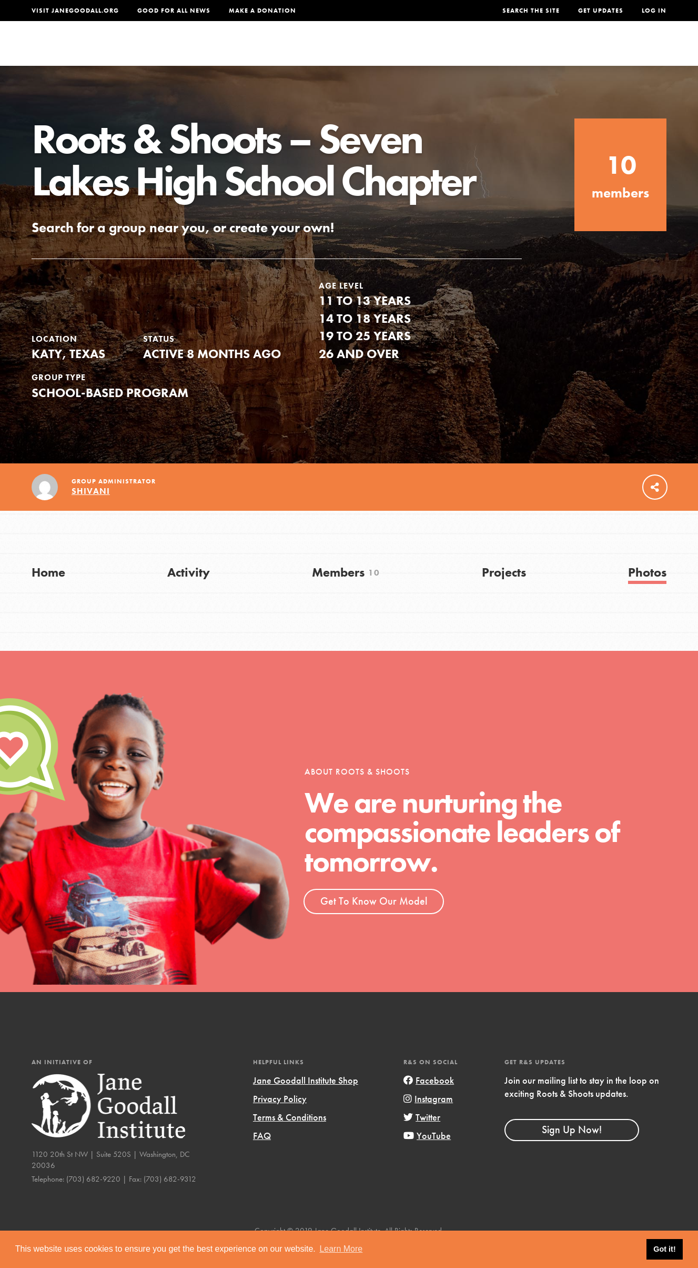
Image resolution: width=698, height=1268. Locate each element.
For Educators (355, 51)
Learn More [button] (340, 1248)
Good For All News (173, 10)
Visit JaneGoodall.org (75, 10)
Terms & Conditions (289, 1139)
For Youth (273, 51)
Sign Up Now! (572, 1152)
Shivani (91, 513)
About (214, 51)
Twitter (421, 1139)
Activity (188, 594)
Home (48, 594)
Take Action (632, 50)
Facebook (428, 1102)
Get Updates (600, 10)
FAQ (262, 1158)
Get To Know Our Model (373, 923)
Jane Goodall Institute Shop (305, 1102)
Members (346, 594)
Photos (647, 594)
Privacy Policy (280, 1121)
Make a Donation (262, 10)
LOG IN (654, 10)
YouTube (427, 1158)
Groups (563, 51)
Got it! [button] (664, 1249)
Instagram (428, 1121)
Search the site (531, 10)
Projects (505, 51)
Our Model (438, 51)
